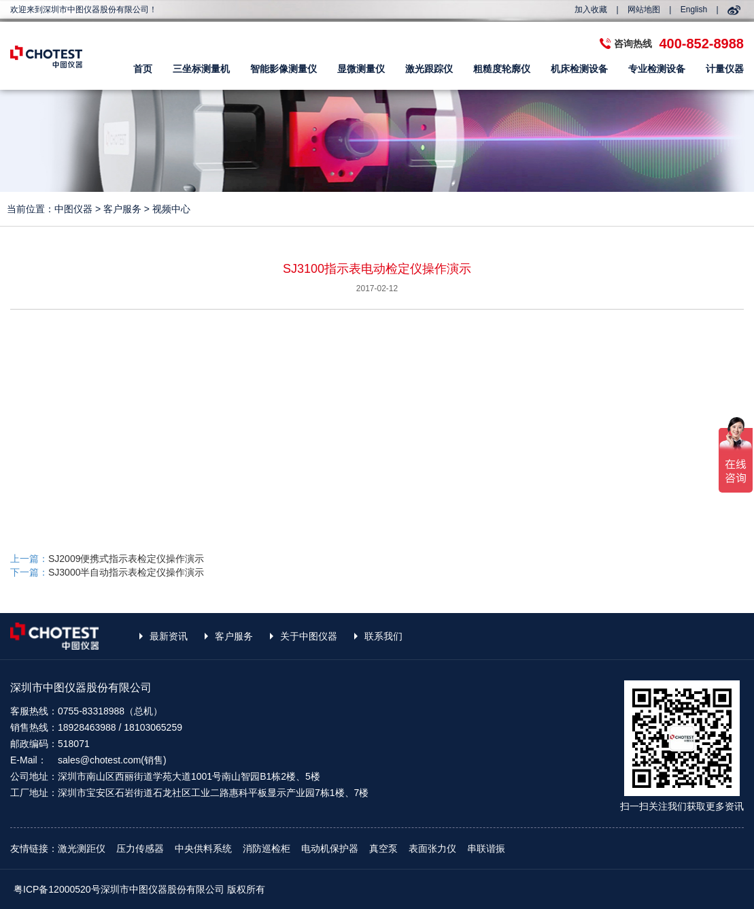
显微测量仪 (361, 69)
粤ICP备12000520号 (57, 889)
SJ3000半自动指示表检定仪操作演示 (126, 572)
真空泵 (383, 848)
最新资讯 (169, 636)
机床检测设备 (579, 69)
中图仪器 (73, 208)
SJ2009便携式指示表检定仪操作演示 (126, 558)
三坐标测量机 (201, 69)
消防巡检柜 (266, 848)
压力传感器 (140, 848)
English (694, 9)
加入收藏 (591, 9)
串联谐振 (486, 848)
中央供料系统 (203, 848)
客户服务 (122, 208)
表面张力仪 (432, 848)
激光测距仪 (81, 848)
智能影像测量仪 (283, 69)
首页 (142, 69)
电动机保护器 (329, 848)
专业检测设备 (656, 69)
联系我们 (383, 636)
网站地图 (644, 9)
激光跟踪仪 (429, 69)
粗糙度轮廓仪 (501, 69)
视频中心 (171, 208)
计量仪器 (725, 69)
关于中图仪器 (308, 636)
